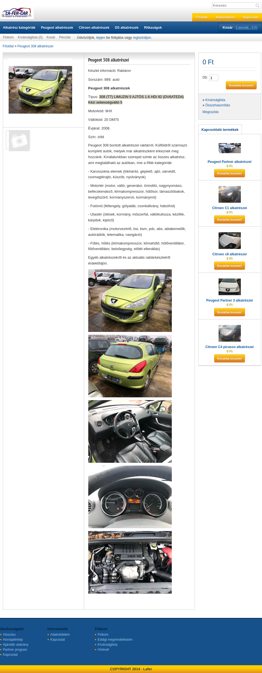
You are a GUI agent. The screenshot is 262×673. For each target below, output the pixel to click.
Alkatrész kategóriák (19, 28)
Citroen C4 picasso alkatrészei (229, 347)
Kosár (50, 37)
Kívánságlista (215, 100)
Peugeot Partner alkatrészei (229, 162)
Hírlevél (103, 650)
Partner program (15, 650)
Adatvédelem (225, 17)
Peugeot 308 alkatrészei (35, 46)
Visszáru (9, 635)
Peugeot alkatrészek (57, 28)
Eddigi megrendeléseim (115, 640)
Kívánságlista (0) (30, 37)
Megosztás (211, 112)
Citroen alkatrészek (94, 28)
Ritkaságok (153, 28)
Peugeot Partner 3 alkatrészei (229, 300)
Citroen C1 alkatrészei (229, 208)
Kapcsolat (250, 17)
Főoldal (201, 17)
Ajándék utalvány (15, 645)
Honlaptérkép (13, 640)
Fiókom (8, 37)
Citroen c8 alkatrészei (229, 254)
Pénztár (65, 37)
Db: (205, 77)
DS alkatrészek (127, 28)
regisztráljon (142, 38)
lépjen (100, 38)
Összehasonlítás (217, 105)
